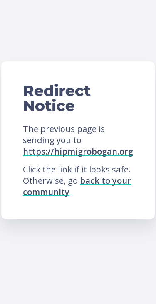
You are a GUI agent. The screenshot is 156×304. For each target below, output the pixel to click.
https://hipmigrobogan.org (78, 151)
